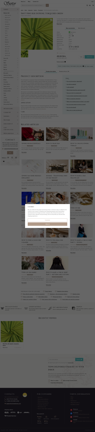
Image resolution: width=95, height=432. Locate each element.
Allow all (48, 224)
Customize (47, 220)
